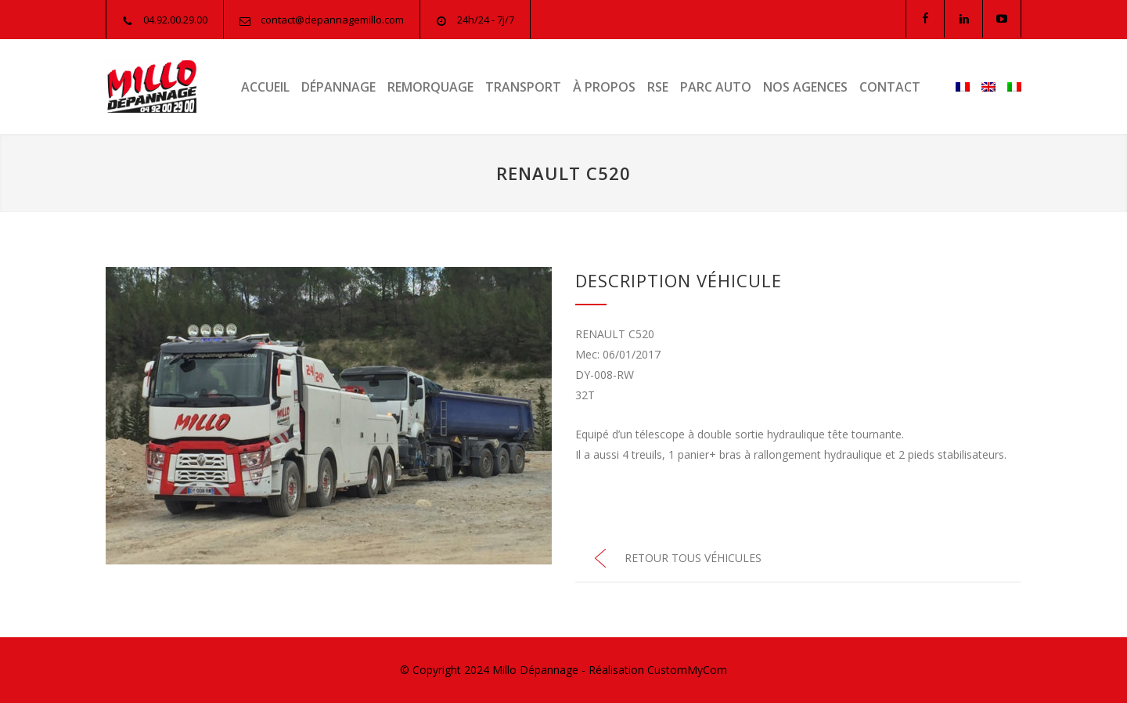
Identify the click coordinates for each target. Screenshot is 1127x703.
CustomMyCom (687, 669)
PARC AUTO (715, 87)
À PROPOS (604, 87)
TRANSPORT (523, 87)
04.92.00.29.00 (175, 20)
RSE (657, 87)
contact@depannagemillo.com (332, 20)
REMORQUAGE (430, 87)
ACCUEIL (265, 87)
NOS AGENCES (805, 87)
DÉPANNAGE (338, 87)
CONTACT (889, 87)
